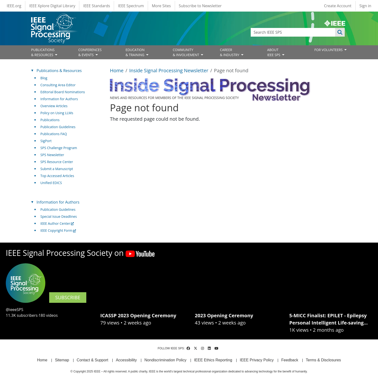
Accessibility (126, 360)
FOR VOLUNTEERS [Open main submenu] (329, 49)
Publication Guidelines (57, 127)
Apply (340, 32)
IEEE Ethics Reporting (213, 360)
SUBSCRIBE (67, 297)
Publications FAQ (53, 134)
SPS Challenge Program (58, 148)
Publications (50, 120)
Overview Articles (54, 106)
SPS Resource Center (56, 161)
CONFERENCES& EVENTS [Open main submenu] (90, 52)
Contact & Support (92, 360)
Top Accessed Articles (57, 175)
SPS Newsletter (52, 154)
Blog (43, 78)
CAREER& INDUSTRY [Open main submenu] (230, 52)
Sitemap (62, 360)
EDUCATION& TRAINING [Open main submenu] (135, 52)
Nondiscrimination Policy (165, 360)
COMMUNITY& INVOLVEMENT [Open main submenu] (186, 52)
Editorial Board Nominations (62, 92)
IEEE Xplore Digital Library (52, 5)
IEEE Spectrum (131, 5)
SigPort (46, 141)
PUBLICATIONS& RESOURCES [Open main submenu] (42, 52)
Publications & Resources (59, 70)
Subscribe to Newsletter (200, 5)
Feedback (289, 360)
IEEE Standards (96, 5)
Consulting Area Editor (58, 85)
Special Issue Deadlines (58, 216)
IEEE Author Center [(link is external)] (57, 223)
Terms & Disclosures (323, 360)
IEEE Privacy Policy (257, 360)
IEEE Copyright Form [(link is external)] (58, 230)
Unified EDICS (51, 182)
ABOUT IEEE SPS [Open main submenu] (274, 52)
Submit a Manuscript (56, 168)
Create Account (337, 5)
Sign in (365, 5)
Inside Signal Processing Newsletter (168, 70)
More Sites (161, 5)
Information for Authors (59, 99)
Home (117, 70)
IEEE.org (14, 5)
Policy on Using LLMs (56, 113)
